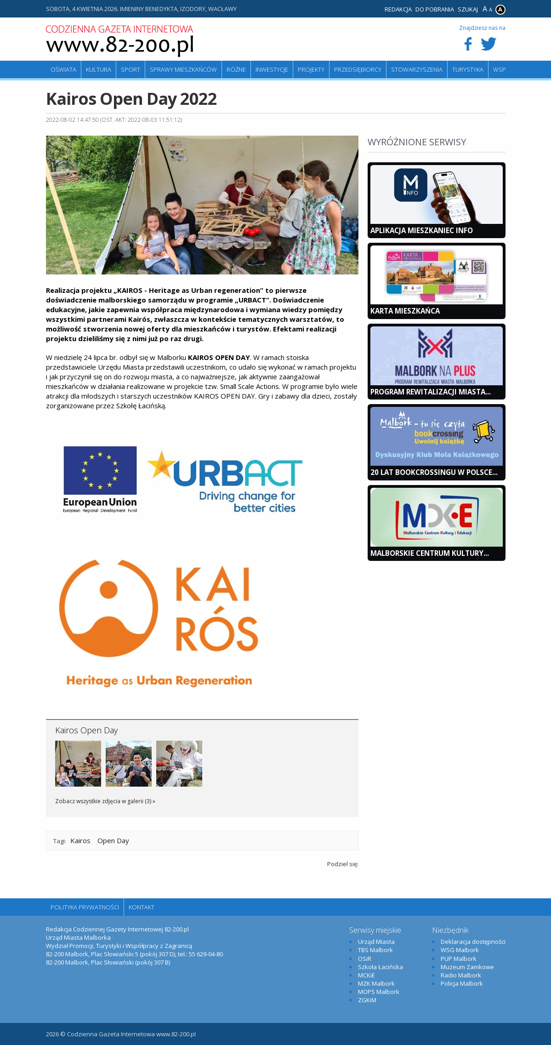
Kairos (80, 840)
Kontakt (141, 907)
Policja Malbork (462, 983)
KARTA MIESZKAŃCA (405, 310)
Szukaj (468, 9)
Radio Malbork (461, 975)
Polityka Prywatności (85, 907)
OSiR (364, 958)
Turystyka (467, 69)
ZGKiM (367, 1000)
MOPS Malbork (378, 992)
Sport (130, 69)
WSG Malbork (460, 950)
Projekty (311, 69)
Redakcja (398, 9)
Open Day (113, 840)
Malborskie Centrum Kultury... (429, 553)
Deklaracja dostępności (473, 941)
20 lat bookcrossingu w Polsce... (434, 472)
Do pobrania (434, 9)
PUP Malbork (459, 958)
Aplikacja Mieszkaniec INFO (421, 230)
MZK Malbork (376, 983)
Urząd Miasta (376, 941)
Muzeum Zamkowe (467, 967)
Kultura (98, 69)
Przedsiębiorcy (357, 69)
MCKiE (366, 975)
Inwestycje (272, 69)
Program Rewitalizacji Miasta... (430, 391)
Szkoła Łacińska (380, 967)
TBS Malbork (375, 950)
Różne (236, 69)
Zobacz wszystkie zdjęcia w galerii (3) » (105, 801)
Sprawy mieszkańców (183, 69)
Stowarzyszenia (417, 69)
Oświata (63, 69)
